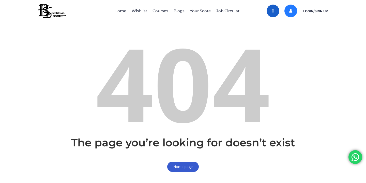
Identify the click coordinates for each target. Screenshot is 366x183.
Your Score (203, 10)
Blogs (180, 10)
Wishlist (136, 10)
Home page (183, 166)
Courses (159, 10)
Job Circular (232, 10)
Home (115, 10)
